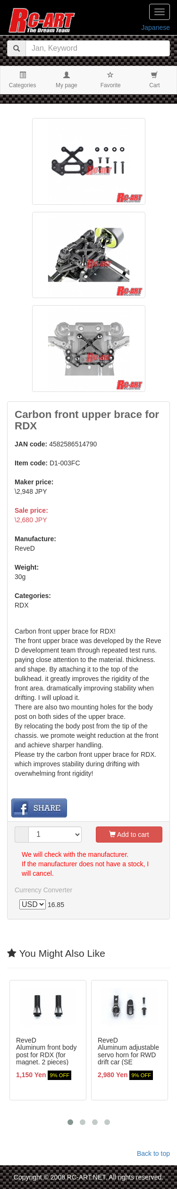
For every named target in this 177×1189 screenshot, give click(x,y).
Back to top (153, 1153)
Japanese (155, 27)
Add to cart (129, 834)
